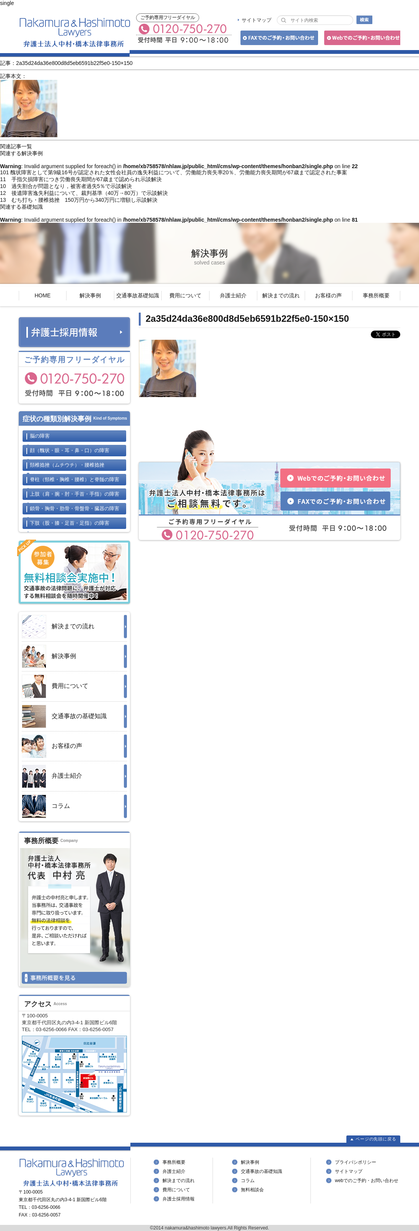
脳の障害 (40, 436)
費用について (185, 295)
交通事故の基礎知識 (64, 716)
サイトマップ (256, 20)
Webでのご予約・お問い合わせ (361, 39)
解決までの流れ (281, 295)
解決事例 (90, 295)
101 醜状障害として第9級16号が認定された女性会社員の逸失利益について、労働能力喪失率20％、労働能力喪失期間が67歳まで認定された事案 (173, 172)
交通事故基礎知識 (137, 295)
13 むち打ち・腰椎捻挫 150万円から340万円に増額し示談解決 (79, 200)
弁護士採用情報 (178, 1199)
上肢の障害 (74, 494)
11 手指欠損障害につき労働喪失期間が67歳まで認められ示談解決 (81, 179)
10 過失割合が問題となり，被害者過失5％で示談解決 (66, 186)
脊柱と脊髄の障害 (74, 479)
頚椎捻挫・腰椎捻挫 (67, 465)
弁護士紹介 (233, 295)
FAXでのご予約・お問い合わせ (278, 39)
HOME (42, 295)
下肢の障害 (69, 523)
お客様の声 (328, 295)
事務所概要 (376, 295)
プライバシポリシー (355, 1162)
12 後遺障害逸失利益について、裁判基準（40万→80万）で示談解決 (84, 193)
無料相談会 (252, 1189)
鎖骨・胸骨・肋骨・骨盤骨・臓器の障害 (74, 508)
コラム (46, 806)
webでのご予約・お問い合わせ (366, 1180)
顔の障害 (69, 450)
